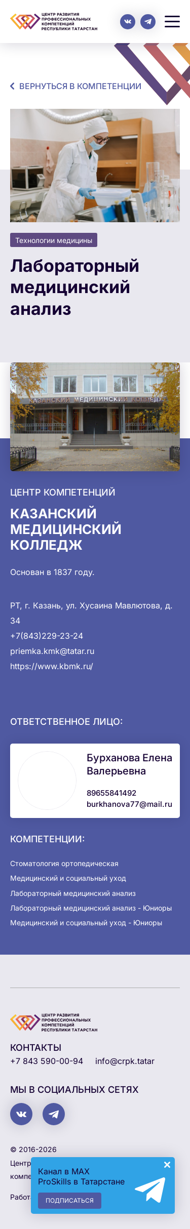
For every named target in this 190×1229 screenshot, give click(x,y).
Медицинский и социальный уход (68, 878)
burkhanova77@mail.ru (129, 804)
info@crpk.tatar (125, 1061)
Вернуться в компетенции (80, 86)
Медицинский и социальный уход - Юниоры (86, 922)
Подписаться (70, 1200)
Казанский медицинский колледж (66, 529)
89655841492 (111, 793)
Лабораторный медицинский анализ (73, 893)
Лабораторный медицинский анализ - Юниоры (91, 908)
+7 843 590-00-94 (46, 1061)
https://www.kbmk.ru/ (51, 666)
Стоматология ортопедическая (64, 863)
